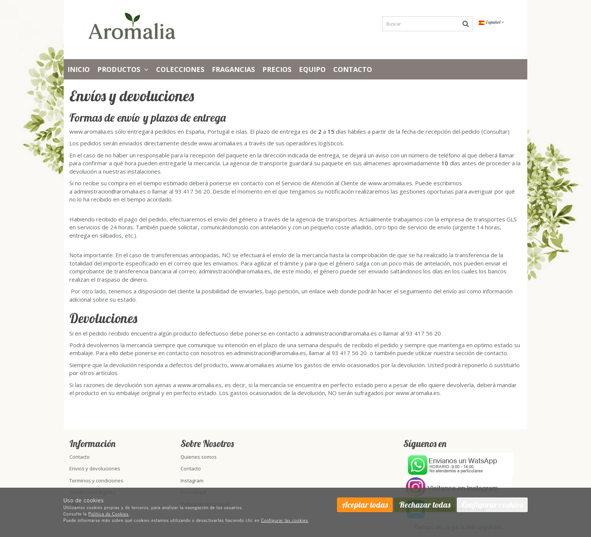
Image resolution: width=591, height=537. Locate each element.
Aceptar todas (365, 504)
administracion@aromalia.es (110, 191)
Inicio (78, 69)
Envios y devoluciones (94, 468)
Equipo (312, 69)
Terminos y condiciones (96, 480)
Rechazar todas (424, 504)
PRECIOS (276, 69)
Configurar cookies (492, 504)
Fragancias (233, 69)
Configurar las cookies (284, 520)
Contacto (352, 69)
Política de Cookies (109, 513)
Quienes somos (199, 456)
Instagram (192, 480)
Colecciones (180, 69)
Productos (123, 69)
